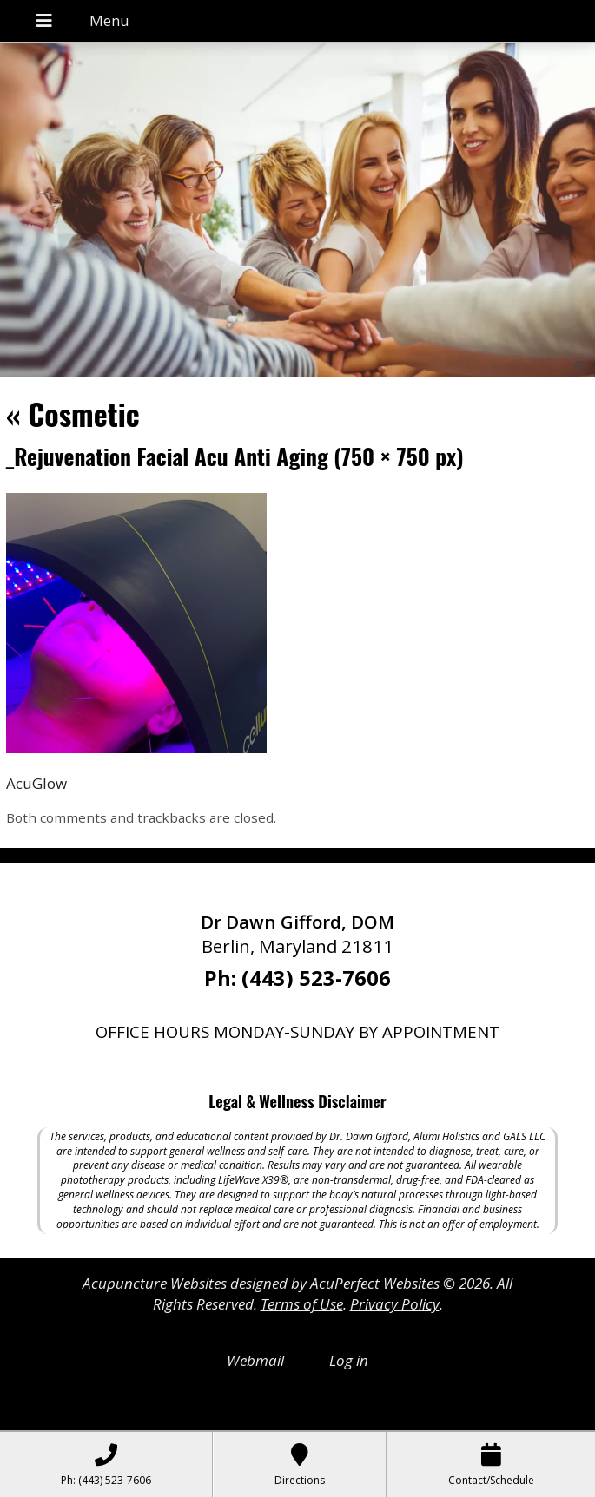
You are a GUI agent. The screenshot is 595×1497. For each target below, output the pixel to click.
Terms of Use (302, 1304)
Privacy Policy (395, 1304)
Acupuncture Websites (155, 1283)
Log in (348, 1360)
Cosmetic (73, 413)
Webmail (255, 1360)
